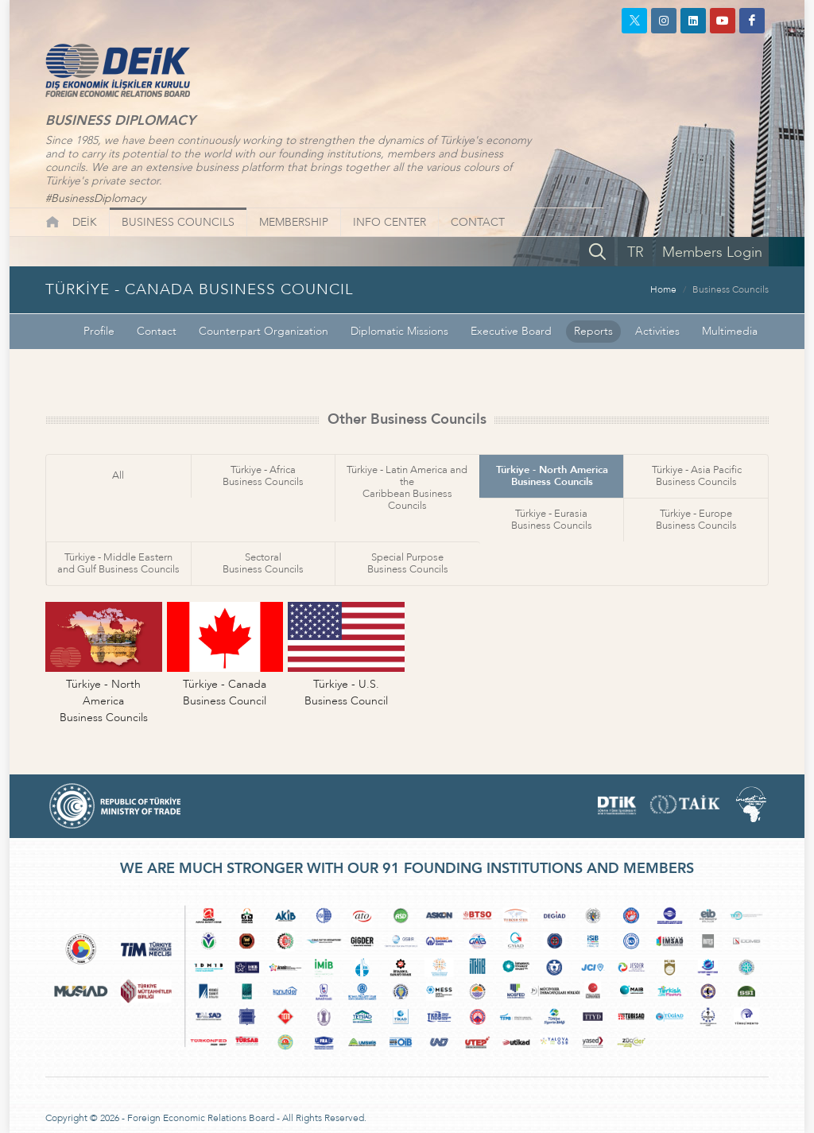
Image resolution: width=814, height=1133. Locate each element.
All (118, 475)
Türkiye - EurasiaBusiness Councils (551, 519)
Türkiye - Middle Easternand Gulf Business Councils (118, 563)
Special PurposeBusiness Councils (407, 563)
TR (635, 252)
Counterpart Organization (263, 331)
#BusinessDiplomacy (95, 198)
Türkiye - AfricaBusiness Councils (263, 476)
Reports (593, 331)
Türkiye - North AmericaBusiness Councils (552, 476)
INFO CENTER (389, 222)
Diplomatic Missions (399, 331)
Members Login (712, 252)
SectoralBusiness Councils (263, 563)
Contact (156, 331)
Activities (657, 331)
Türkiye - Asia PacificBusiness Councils (697, 476)
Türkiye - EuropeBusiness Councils (696, 519)
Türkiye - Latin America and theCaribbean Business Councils (407, 488)
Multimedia (730, 331)
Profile (98, 331)
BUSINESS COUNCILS (178, 222)
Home (663, 289)
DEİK (84, 222)
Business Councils (730, 289)
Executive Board (511, 331)
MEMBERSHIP (293, 222)
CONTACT (478, 222)
